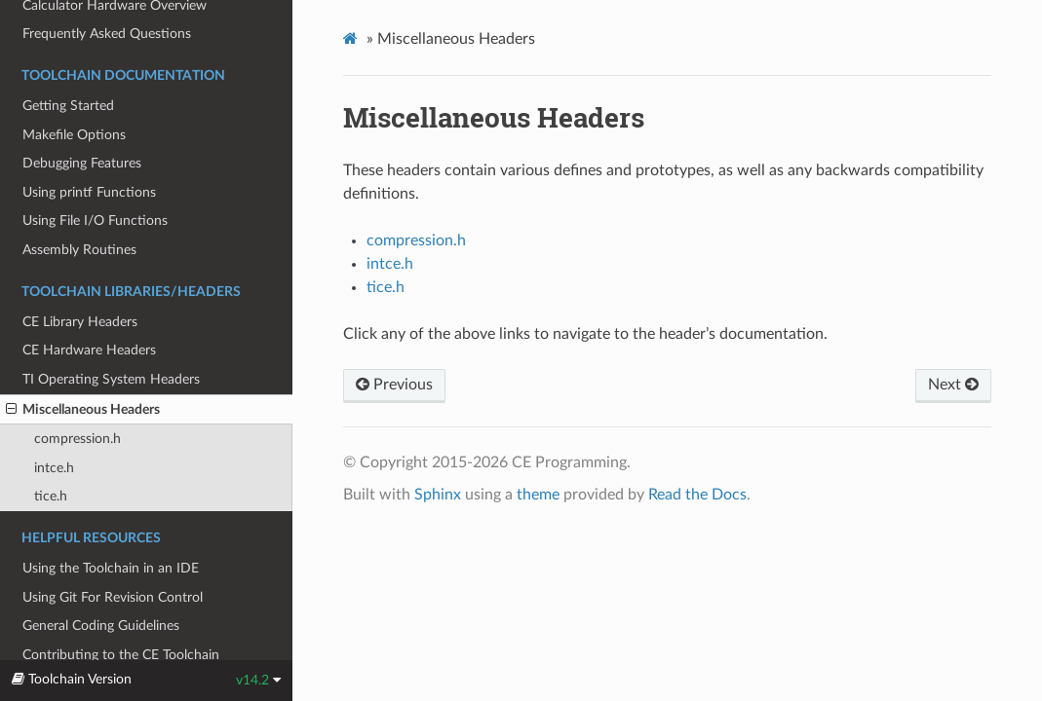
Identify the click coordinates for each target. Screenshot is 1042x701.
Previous (394, 384)
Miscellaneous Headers (83, 410)
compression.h (77, 438)
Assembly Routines (79, 249)
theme (538, 494)
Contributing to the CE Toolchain (120, 654)
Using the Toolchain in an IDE (110, 568)
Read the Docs (697, 494)
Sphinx (437, 494)
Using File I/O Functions (95, 220)
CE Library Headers (79, 321)
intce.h (54, 468)
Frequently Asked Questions (106, 33)
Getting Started (68, 105)
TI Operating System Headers (111, 379)
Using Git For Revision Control (112, 597)
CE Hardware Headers (89, 350)
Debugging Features (81, 163)
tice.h (50, 496)
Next (953, 384)
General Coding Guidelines (100, 625)
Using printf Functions (89, 192)
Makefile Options (74, 135)
